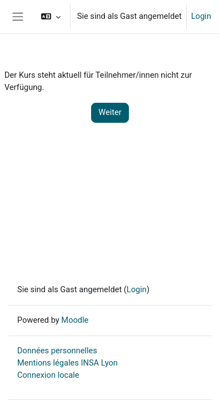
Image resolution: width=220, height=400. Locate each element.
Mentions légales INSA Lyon (67, 363)
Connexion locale (48, 375)
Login (201, 16)
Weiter (110, 112)
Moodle (74, 320)
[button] (50, 16)
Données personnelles (57, 351)
